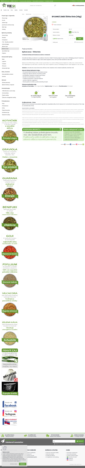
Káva (12, 10)
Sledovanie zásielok (50, 454)
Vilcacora (4, 66)
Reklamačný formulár (29, 455)
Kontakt (26, 10)
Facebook (71, 458)
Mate (3, 59)
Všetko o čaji (6, 10)
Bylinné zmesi (5, 48)
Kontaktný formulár (49, 1)
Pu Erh (3, 20)
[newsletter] (79, 441)
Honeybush (4, 39)
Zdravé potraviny (6, 82)
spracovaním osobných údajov (66, 443)
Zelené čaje (4, 22)
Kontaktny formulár (73, 457)
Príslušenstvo (5, 105)
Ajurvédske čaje (5, 51)
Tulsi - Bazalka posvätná (7, 42)
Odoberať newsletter (14, 442)
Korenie (20, 10)
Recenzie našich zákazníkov (25, 1)
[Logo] (9, 5)
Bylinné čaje (5, 46)
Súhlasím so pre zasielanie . (69, 443)
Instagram (71, 460)
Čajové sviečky (5, 95)
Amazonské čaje (6, 68)
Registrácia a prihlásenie (30, 452)
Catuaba (4, 63)
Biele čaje (4, 27)
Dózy (3, 103)
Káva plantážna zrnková (7, 74)
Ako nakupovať (28, 454)
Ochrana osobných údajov (72, 455)
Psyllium (4, 53)
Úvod (23, 14)
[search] (55, 6)
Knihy (3, 108)
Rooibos (4, 37)
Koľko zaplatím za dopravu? (38, 1)
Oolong (3, 29)
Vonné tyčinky (5, 93)
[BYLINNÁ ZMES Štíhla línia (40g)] (35, 28)
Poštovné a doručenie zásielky (52, 452)
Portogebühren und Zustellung (52, 457)
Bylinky (16, 10)
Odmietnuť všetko (13, 464)
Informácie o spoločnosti (72, 452)
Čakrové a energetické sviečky (9, 97)
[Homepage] (1, 10)
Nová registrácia (81, 1)
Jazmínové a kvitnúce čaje (8, 24)
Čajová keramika (6, 110)
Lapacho (4, 61)
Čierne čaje (4, 18)
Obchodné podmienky (71, 454)
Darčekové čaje (5, 112)
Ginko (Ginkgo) (5, 44)
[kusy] (71, 39)
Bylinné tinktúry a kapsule (8, 84)
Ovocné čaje (5, 35)
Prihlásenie (74, 1)
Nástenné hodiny (6, 114)
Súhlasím (22, 464)
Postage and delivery (50, 455)
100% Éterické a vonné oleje (8, 90)
